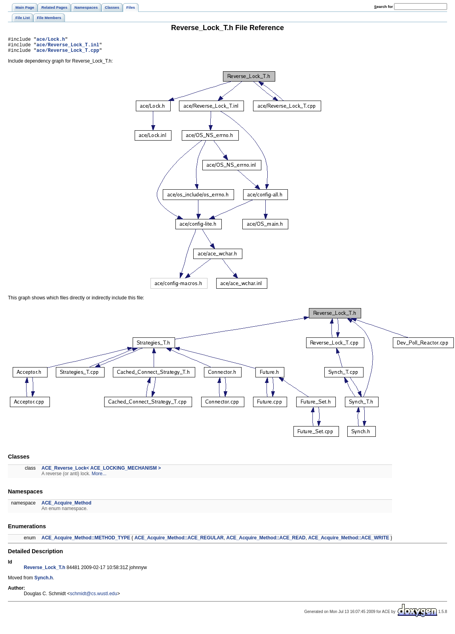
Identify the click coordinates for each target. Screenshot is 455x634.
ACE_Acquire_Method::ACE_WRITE (348, 541)
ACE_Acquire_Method (66, 506)
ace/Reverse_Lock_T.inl (67, 47)
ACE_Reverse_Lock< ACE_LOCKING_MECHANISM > (101, 471)
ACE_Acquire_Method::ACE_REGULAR (178, 541)
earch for (383, 6)
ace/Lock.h (50, 40)
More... (98, 477)
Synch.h (43, 581)
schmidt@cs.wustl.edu (93, 597)
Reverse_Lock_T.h (44, 571)
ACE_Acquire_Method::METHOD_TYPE (86, 541)
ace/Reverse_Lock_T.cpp (67, 53)
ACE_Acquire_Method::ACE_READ (265, 541)
